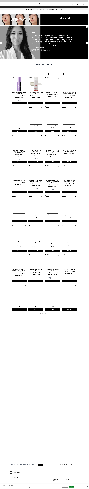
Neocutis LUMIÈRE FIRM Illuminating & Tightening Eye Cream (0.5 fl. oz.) (52, 181)
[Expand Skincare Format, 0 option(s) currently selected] (40, 74)
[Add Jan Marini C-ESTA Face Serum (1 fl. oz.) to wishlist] (75, 195)
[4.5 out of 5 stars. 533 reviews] (68, 126)
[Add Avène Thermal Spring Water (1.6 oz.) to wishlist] (58, 284)
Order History (41, 478)
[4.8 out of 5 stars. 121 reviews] (68, 213)
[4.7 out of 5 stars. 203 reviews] (52, 126)
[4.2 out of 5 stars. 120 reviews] (68, 275)
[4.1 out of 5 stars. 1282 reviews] (18, 185)
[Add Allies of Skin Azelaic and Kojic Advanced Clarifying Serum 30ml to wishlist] (75, 78)
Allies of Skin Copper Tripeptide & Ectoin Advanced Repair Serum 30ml (52, 241)
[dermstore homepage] (44, 4)
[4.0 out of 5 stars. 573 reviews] (35, 274)
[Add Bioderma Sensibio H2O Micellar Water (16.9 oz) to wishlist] (42, 284)
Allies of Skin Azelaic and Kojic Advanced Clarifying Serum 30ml (69, 93)
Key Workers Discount (56, 478)
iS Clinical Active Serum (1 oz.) (36, 150)
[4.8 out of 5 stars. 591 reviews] (52, 302)
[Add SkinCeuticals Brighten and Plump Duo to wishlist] (42, 226)
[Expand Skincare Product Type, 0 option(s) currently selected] (24, 74)
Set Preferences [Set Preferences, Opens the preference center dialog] (64, 486)
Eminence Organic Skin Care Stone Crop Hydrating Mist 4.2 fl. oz (19, 330)
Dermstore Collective (56, 477)
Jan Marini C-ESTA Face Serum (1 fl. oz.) (69, 209)
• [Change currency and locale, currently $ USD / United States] (74, 4)
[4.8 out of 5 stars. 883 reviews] (68, 184)
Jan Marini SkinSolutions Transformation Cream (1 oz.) (36, 330)
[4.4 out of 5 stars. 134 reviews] (68, 245)
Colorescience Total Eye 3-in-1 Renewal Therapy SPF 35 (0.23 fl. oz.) (69, 122)
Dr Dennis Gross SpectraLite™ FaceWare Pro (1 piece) (69, 241)
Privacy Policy (67, 473)
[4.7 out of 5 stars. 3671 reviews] (68, 156)
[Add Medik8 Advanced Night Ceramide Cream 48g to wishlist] (75, 284)
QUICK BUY (69, 102)
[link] (79, 4)
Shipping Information (28, 477)
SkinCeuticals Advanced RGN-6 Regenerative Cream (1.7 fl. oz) (52, 210)
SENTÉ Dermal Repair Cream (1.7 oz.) (19, 150)
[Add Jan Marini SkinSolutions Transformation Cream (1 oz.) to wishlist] (42, 315)
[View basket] (84, 4)
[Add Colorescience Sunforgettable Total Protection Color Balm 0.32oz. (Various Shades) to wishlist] (75, 255)
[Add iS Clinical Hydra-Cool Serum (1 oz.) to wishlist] (58, 136)
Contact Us (27, 474)
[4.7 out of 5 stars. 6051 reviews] (35, 244)
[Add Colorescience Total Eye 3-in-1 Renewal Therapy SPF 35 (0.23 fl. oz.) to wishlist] (75, 107)
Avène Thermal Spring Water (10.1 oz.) (69, 180)
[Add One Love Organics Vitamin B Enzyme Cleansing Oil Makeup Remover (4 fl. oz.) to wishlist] (58, 107)
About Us (53, 473)
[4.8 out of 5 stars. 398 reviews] (18, 214)
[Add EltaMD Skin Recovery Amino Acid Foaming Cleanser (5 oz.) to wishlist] (58, 315)
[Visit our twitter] (62, 465)
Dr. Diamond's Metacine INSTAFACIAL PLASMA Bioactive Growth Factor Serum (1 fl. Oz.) (36, 211)
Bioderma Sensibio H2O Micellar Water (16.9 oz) (36, 299)
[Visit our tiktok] (69, 465)
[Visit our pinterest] (71, 465)
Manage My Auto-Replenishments (44, 473)
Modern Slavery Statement (70, 477)
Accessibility (67, 479)
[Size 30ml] (68, 100)
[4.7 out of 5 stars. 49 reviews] (18, 154)
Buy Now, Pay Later (55, 480)
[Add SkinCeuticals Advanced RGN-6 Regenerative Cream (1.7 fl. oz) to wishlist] (58, 195)
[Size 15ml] (35, 157)
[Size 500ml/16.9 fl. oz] (35, 308)
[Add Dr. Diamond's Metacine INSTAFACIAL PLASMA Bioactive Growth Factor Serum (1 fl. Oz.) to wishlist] (42, 195)
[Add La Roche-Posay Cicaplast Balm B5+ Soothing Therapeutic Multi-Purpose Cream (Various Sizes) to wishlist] (75, 136)
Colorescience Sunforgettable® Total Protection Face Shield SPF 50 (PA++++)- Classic (19, 270)
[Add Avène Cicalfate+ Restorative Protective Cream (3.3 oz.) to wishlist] (25, 166)
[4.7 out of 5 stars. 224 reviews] (18, 334)
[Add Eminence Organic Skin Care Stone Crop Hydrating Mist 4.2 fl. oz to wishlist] (25, 315)
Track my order (28, 478)
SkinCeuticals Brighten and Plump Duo (36, 240)
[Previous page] (40, 342)
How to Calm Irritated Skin (44, 64)
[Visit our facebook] (60, 465)
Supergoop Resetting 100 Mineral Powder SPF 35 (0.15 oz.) (36, 270)
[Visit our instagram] (64, 465)
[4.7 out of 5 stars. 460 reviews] (35, 216)
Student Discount (55, 479)
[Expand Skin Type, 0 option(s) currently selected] (55, 74)
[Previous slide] (1, 43)
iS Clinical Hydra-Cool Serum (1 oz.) (52, 150)
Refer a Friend (41, 477)
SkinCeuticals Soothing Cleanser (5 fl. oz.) (35, 121)
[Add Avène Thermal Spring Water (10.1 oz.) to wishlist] (75, 166)
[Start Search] (25, 4)
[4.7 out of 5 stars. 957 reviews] (18, 126)
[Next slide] (87, 43)
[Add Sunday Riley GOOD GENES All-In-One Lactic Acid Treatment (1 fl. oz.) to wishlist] (25, 195)
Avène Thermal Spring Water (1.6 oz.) (52, 298)
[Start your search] (16, 4)
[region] (44, 486)
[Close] (87, 486)
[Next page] (47, 342)
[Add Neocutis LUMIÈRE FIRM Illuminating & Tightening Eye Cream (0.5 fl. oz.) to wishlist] (58, 166)
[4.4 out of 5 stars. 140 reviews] (52, 185)
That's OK (71, 486)
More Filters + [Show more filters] (78, 73)
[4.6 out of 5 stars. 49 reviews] (68, 97)
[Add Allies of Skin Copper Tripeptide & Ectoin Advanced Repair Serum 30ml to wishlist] (58, 226)
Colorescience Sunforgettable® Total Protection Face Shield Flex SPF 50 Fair (19, 241)
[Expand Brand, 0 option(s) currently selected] (9, 74)
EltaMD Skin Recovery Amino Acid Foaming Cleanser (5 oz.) (52, 330)
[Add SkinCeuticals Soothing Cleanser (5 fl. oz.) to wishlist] (42, 107)
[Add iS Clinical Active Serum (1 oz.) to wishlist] (42, 136)
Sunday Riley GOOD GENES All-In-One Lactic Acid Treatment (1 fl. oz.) (19, 210)
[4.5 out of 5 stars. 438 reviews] (18, 275)
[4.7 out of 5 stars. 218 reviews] (18, 303)
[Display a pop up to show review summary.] (72, 97)
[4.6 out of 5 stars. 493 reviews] (35, 154)
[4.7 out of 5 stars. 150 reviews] (52, 154)
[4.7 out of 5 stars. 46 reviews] (51, 245)
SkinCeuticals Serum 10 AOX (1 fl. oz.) (52, 269)
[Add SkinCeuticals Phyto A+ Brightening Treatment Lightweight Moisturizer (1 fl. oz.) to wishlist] (42, 166)
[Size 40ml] (68, 159)
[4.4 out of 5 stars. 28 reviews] (69, 303)
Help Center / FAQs (28, 473)
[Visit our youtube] (67, 465)
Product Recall (68, 478)
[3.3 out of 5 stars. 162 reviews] (52, 334)
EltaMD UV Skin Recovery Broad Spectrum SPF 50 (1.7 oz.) (19, 122)
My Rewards (41, 474)
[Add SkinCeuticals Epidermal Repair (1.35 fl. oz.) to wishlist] (25, 284)
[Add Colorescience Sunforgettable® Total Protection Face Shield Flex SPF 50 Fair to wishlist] (25, 226)
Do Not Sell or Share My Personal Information (15, 477)
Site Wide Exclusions (69, 474)
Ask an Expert (54, 474)
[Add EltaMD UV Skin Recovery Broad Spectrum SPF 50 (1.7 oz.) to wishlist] (25, 107)
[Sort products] (84, 74)
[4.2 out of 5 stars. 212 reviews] (35, 186)
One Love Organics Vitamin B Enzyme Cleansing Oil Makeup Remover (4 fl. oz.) (52, 122)
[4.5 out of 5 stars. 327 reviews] (52, 273)
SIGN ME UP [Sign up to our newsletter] (40, 464)
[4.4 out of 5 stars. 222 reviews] (35, 125)
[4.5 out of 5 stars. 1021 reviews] (52, 214)
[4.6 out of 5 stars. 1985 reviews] (35, 303)
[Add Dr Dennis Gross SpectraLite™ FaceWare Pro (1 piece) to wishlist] (75, 226)
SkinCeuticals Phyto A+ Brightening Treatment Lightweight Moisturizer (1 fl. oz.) (36, 181)
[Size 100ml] (70, 159)
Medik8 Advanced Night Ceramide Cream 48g (69, 299)
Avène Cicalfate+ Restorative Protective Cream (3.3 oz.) (19, 181)
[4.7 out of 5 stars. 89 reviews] (35, 334)
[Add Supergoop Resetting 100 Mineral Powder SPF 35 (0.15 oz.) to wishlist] (42, 255)
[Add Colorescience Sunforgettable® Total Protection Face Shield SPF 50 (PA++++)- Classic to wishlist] (25, 255)
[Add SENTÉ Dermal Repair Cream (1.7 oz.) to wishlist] (25, 136)
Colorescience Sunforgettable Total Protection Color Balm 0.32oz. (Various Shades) (69, 270)
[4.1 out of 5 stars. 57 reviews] (18, 245)
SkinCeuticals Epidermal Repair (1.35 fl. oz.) (19, 299)
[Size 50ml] (70, 100)
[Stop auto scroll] (87, 27)
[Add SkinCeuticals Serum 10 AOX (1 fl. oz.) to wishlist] (58, 255)
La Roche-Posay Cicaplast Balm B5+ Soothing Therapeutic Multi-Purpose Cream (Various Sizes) (69, 151)
